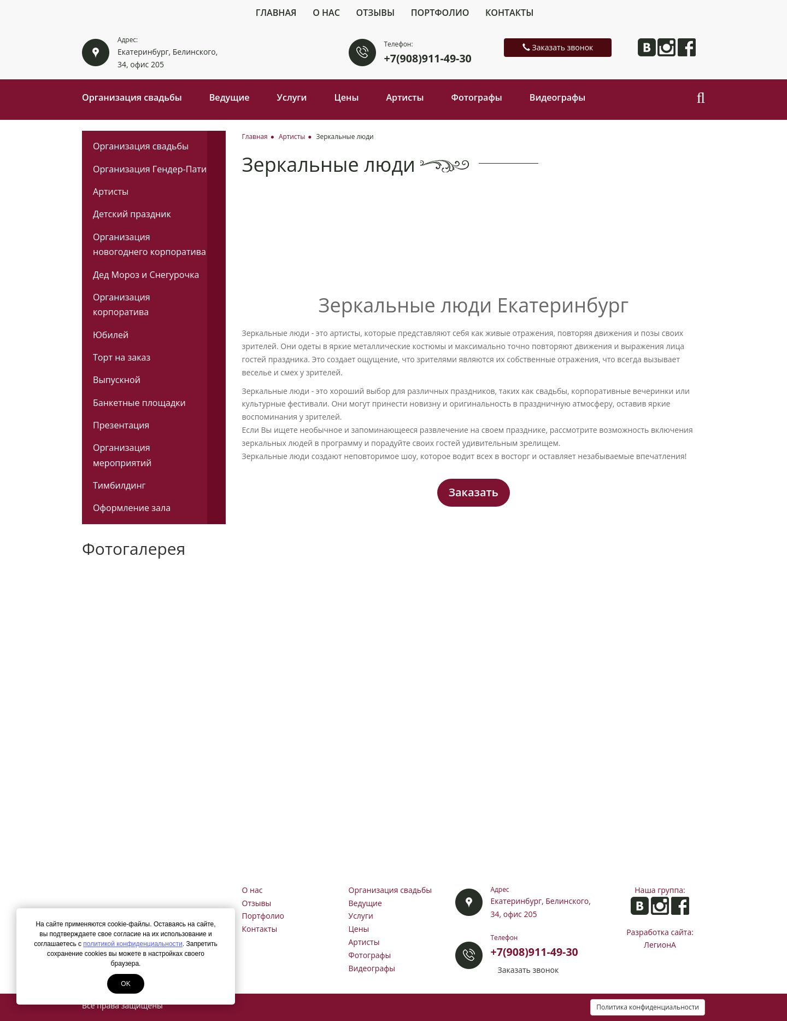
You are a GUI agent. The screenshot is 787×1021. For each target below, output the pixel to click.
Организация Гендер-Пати (150, 169)
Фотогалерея (133, 548)
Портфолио (440, 13)
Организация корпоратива (121, 304)
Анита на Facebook (687, 47)
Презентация (121, 425)
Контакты (509, 13)
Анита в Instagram (666, 47)
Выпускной (116, 380)
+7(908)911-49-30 (428, 58)
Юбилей (110, 335)
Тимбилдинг (119, 485)
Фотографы (476, 97)
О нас (326, 13)
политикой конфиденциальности (132, 944)
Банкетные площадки (139, 403)
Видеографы (558, 97)
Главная (276, 13)
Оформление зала (132, 508)
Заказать (473, 492)
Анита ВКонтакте (647, 47)
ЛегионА (660, 944)
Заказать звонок (557, 47)
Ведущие (229, 97)
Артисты (405, 97)
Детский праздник (132, 214)
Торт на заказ (121, 357)
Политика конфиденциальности (647, 1007)
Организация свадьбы (132, 97)
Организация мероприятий (122, 455)
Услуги (292, 97)
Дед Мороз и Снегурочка (146, 275)
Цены (346, 97)
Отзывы (375, 13)
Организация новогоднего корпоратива (149, 244)
